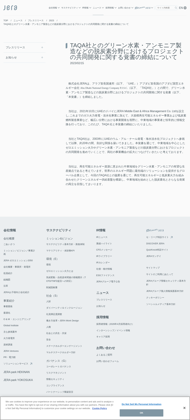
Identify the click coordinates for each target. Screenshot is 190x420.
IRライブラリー (104, 255)
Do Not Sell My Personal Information (141, 404)
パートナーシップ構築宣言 (59, 391)
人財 (48, 301)
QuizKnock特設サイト (157, 249)
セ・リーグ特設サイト (157, 236)
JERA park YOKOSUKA (18, 379)
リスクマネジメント (56, 372)
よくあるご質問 (104, 354)
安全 (48, 339)
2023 (51, 20)
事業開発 (7, 306)
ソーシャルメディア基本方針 (160, 302)
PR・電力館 (9, 357)
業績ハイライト (104, 243)
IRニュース (102, 236)
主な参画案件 (10, 331)
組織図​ (6, 279)
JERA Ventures (11, 350)
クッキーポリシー (155, 296)
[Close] (184, 408)
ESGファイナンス (105, 274)
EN (183, 7)
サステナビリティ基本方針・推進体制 (65, 244)
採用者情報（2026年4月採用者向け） (115, 323)
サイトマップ (153, 267)
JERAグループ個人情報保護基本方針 (164, 290)
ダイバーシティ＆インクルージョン (64, 307)
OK (141, 413)
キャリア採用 (103, 336)
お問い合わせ (124, 8)
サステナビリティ (69, 8)
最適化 (6, 312)
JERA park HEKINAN (16, 371)
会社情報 (53, 8)
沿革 (5, 285)
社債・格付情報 (104, 268)
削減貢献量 (52, 287)
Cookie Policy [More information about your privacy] (99, 408)
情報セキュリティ (55, 378)
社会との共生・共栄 (56, 333)
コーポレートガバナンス (58, 366)
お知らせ (11, 57)
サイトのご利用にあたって (159, 273)
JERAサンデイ (153, 255)
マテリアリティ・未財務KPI (60, 250)
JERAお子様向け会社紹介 (16, 292)
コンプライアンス (55, 385)
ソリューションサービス (15, 363)
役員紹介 (7, 273)
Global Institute (11, 325)
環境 (48, 264)
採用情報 (109, 8)
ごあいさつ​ (9, 244)
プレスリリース (36, 20)
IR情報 (85, 8)
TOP (5, 20)
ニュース (97, 8)
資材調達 (7, 344)
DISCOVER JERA (155, 243)
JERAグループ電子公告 (108, 281)
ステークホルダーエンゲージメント (64, 345)
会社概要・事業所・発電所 (16, 266)
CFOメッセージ (104, 249)
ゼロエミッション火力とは (59, 270)
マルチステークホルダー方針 (61, 352)
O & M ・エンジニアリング (17, 318)
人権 (48, 326)
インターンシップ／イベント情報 (113, 329)
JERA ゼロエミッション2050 (18, 260)
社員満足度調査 (54, 314)
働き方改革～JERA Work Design (62, 320)
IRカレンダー (103, 262)
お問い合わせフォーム (107, 360)
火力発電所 (9, 338)
